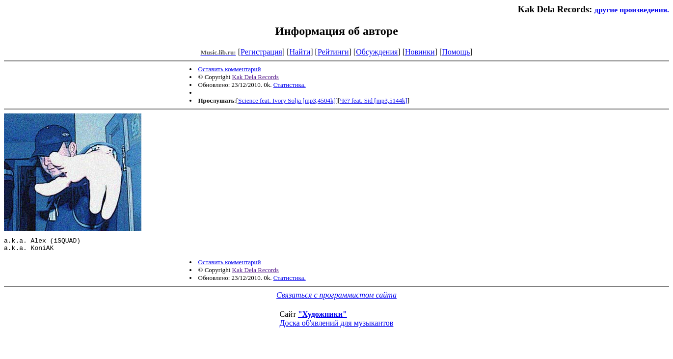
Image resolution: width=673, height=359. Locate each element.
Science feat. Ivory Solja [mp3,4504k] (287, 100)
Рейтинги (333, 52)
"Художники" (322, 317)
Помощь (456, 52)
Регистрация (261, 52)
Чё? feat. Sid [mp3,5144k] (373, 100)
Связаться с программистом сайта (336, 298)
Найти (299, 52)
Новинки (420, 52)
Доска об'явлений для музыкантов (337, 326)
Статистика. (289, 84)
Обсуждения (377, 52)
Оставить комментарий (229, 69)
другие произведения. (631, 9)
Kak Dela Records (255, 77)
